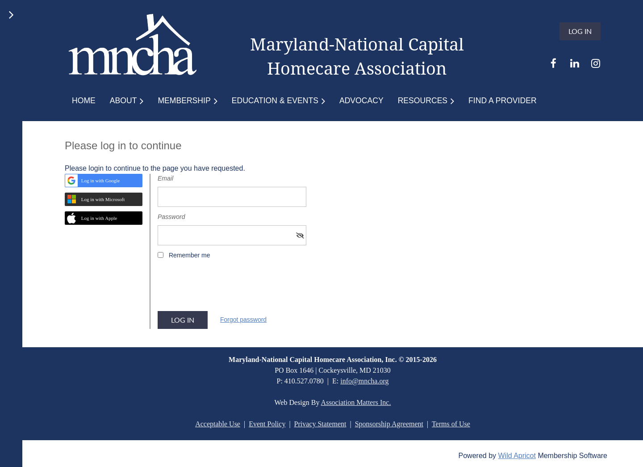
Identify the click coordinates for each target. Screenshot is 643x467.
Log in (580, 31)
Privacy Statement (320, 424)
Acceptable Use (217, 424)
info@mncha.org (364, 381)
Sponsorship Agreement (389, 424)
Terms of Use (451, 424)
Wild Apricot (516, 455)
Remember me (189, 255)
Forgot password (243, 319)
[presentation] (225, 288)
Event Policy (267, 424)
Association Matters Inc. (356, 402)
